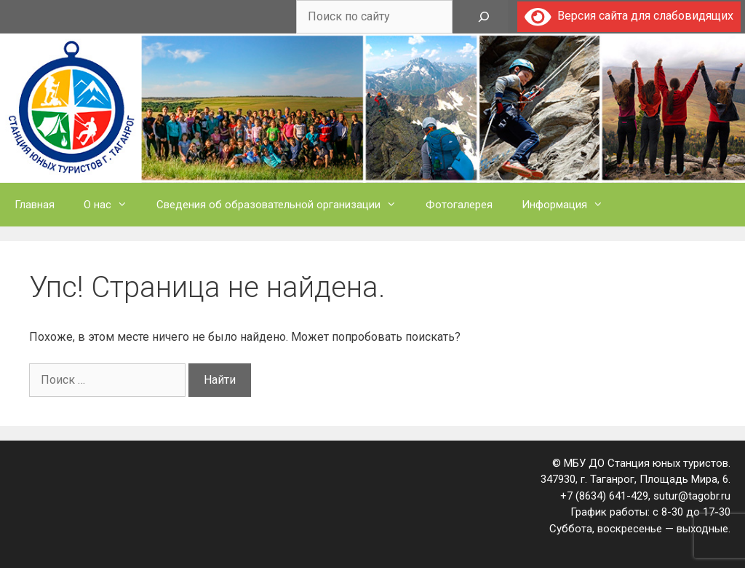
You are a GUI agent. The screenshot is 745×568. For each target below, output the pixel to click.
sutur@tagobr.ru (691, 495)
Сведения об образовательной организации (283, 204)
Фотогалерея (459, 204)
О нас (113, 204)
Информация (570, 204)
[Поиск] (484, 16)
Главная (35, 204)
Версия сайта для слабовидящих (629, 16)
